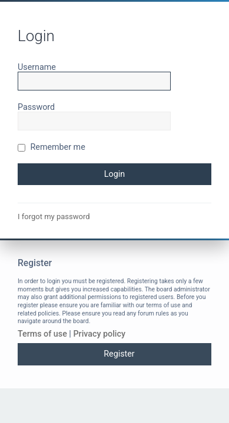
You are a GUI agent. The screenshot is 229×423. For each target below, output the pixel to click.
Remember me (51, 147)
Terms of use (42, 333)
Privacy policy (99, 333)
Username (37, 67)
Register (119, 353)
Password (36, 107)
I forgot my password (54, 216)
